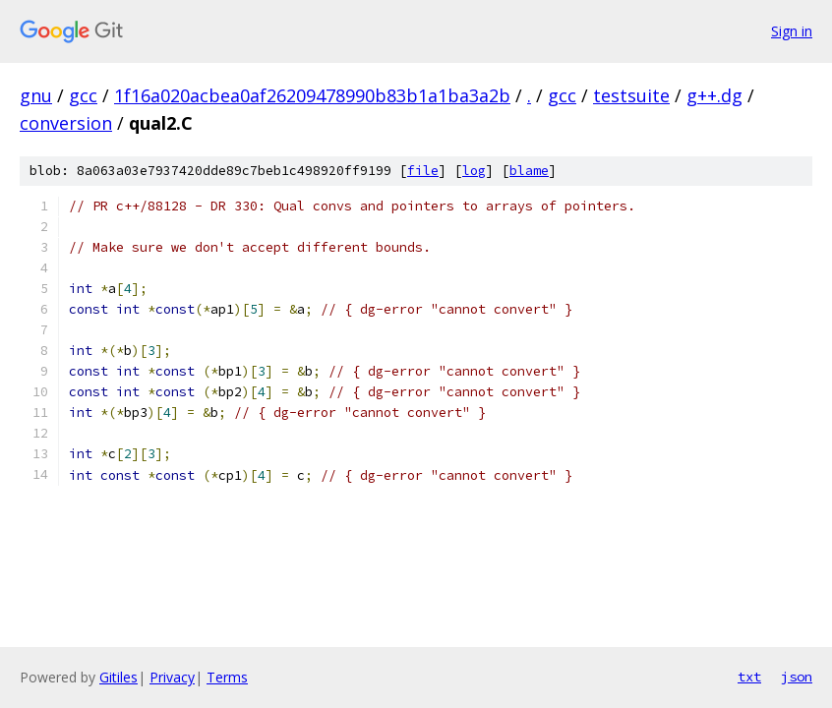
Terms (227, 677)
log (474, 170)
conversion (66, 123)
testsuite (631, 95)
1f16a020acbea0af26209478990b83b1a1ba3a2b (312, 95)
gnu (36, 95)
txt (749, 676)
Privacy (172, 677)
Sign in (791, 31)
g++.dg (714, 95)
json (796, 676)
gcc (83, 95)
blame (529, 170)
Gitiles (118, 677)
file (423, 170)
